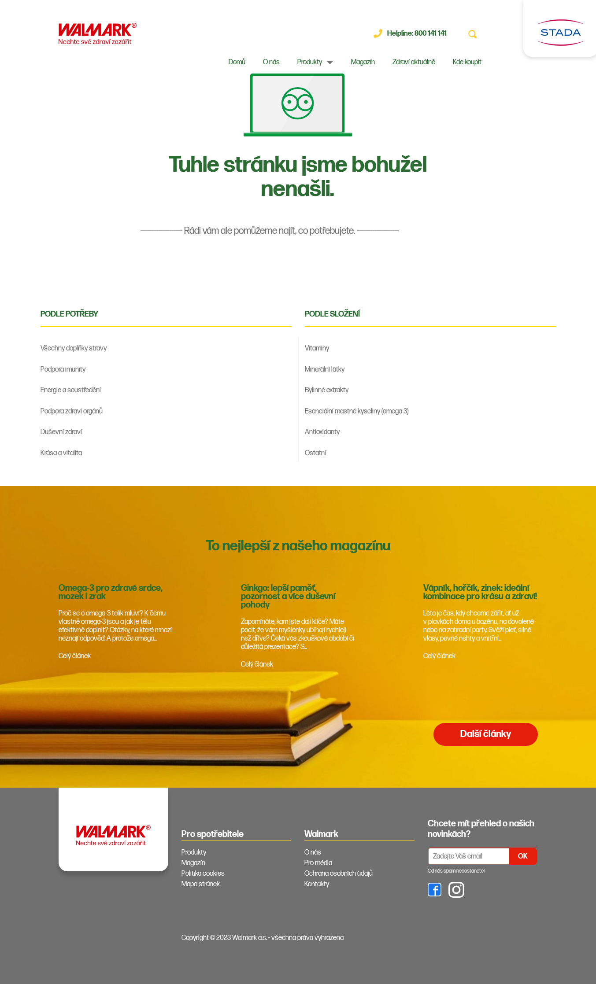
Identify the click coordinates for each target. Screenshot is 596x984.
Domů (237, 62)
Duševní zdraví (61, 432)
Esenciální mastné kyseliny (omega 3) (356, 411)
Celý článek (75, 656)
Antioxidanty (322, 432)
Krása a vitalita (61, 453)
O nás (271, 62)
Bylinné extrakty (326, 390)
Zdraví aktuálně (413, 62)
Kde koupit (467, 62)
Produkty (309, 62)
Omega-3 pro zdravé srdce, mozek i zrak (111, 592)
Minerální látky (324, 369)
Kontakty (316, 884)
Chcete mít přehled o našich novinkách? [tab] (481, 829)
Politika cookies (203, 874)
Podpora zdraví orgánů (72, 411)
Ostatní (315, 453)
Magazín (363, 62)
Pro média (318, 863)
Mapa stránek (200, 884)
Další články (485, 734)
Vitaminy (317, 348)
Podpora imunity (63, 369)
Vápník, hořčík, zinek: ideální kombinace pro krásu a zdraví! (480, 592)
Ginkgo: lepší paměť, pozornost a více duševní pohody (288, 596)
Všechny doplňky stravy (74, 348)
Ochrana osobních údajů (338, 874)
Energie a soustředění (71, 390)
